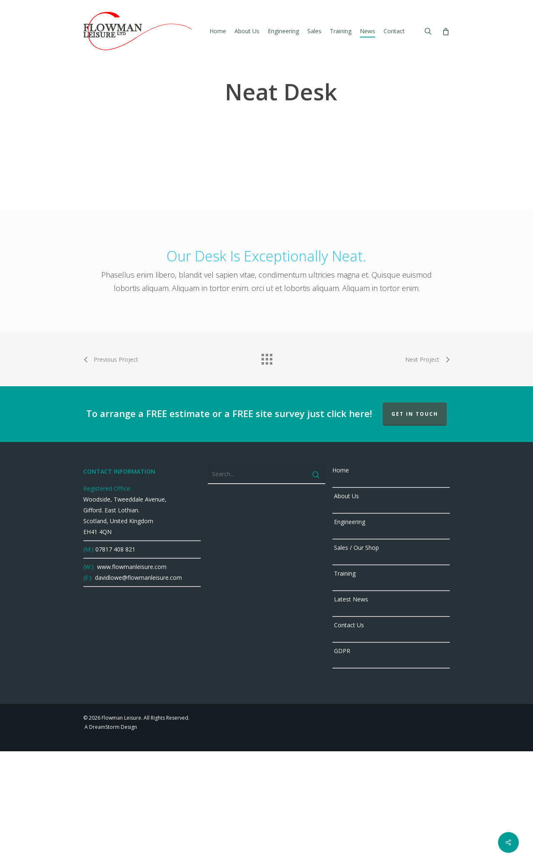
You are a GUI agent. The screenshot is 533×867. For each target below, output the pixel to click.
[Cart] (445, 31)
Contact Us (348, 741)
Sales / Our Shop (355, 663)
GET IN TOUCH (414, 529)
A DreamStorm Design (110, 842)
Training (344, 689)
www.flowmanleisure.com (131, 682)
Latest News (350, 715)
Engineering (348, 637)
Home (340, 586)
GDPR (341, 766)
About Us (345, 612)
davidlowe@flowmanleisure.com (137, 693)
